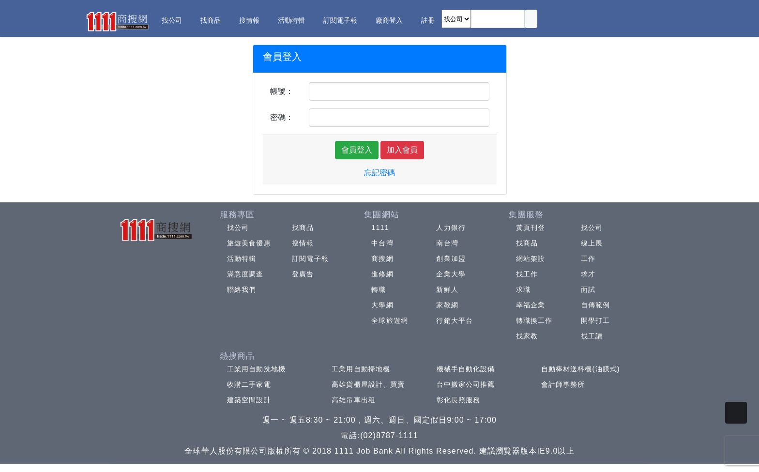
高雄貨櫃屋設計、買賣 (368, 384)
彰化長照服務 (459, 400)
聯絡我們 (241, 289)
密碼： (281, 117)
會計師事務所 (563, 384)
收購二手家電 (249, 384)
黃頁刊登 (530, 227)
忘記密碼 (379, 172)
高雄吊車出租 (354, 400)
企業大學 (450, 274)
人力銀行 (450, 227)
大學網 (382, 305)
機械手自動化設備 (466, 369)
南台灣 (447, 243)
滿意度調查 (245, 274)
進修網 (382, 274)
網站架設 (530, 258)
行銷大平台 (454, 320)
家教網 (447, 305)
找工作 (527, 274)
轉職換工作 (534, 320)
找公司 (238, 227)
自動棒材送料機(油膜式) (580, 369)
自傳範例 (595, 305)
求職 (523, 289)
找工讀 (592, 336)
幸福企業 (530, 305)
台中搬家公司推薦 (466, 384)
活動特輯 (241, 258)
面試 (588, 289)
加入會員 (402, 150)
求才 (588, 274)
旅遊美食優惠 (249, 243)
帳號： (281, 91)
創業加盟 (450, 258)
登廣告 (303, 274)
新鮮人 (447, 289)
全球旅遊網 (389, 320)
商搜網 (382, 258)
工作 (588, 258)
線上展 (592, 243)
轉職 (378, 289)
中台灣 (382, 243)
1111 (380, 227)
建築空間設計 (249, 400)
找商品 (303, 227)
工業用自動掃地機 (361, 369)
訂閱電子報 (310, 258)
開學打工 (595, 320)
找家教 (527, 336)
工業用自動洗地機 (256, 369)
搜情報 (303, 243)
